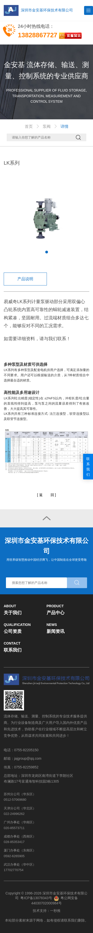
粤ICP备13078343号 (36, 898)
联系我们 (88, 466)
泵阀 (47, 126)
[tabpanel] (46, 217)
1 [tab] (46, 252)
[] (46, 495)
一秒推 (55, 911)
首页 (29, 126)
